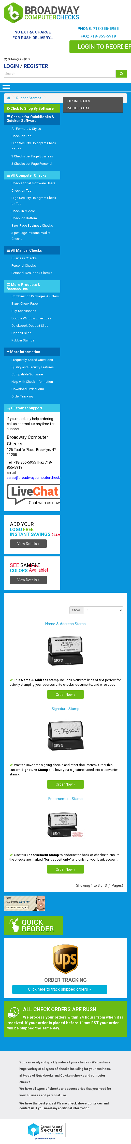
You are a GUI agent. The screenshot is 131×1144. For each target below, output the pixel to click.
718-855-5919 (103, 36)
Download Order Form (27, 389)
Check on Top (21, 136)
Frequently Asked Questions (32, 360)
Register (36, 66)
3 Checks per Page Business (32, 156)
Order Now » (65, 695)
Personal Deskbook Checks (31, 273)
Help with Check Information (32, 382)
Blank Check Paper (25, 303)
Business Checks (24, 258)
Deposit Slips (21, 333)
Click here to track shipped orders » (59, 989)
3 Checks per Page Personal (31, 164)
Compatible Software (27, 374)
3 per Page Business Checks (32, 225)
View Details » (28, 544)
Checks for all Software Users (33, 183)
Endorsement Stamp (65, 798)
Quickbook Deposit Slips (29, 326)
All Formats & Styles (26, 129)
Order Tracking (22, 396)
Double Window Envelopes (31, 318)
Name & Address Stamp (65, 624)
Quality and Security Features (32, 367)
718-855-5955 (106, 28)
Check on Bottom (24, 218)
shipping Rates (78, 101)
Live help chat (77, 108)
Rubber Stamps (28, 98)
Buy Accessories (23, 311)
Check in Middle (23, 211)
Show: (76, 610)
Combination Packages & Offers (35, 296)
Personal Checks (23, 265)
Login (11, 66)
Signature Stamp (65, 708)
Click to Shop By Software (30, 108)
